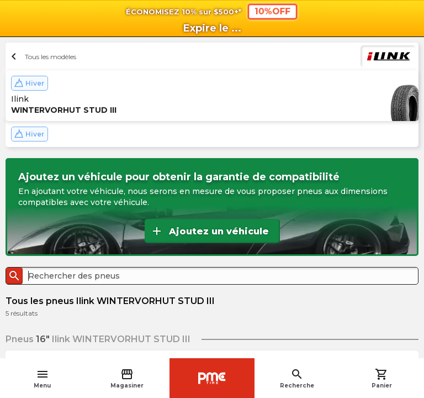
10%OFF (272, 11)
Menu (42, 378)
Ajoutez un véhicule (209, 231)
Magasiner (127, 378)
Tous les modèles (42, 56)
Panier (382, 378)
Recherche (297, 378)
